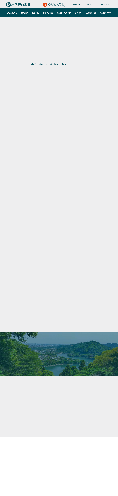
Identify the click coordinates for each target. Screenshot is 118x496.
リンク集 (105, 4)
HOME (26, 64)
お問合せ (76, 4)
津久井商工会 (21, 4)
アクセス (90, 4)
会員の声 (33, 64)
